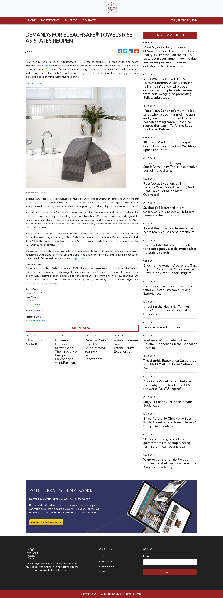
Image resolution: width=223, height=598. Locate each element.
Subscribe (170, 571)
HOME (32, 20)
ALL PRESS (71, 20)
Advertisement (108, 566)
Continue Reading (36, 82)
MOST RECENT (50, 20)
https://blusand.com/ (83, 258)
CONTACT (89, 20)
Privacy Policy (106, 561)
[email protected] (36, 304)
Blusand (46, 65)
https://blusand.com (37, 320)
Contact (104, 571)
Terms (103, 556)
